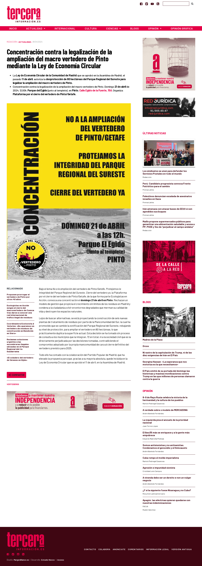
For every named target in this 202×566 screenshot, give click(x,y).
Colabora (104, 549)
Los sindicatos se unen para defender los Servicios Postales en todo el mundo (165, 172)
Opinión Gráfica (182, 28)
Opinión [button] (153, 28)
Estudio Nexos (48, 560)
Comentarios (136, 549)
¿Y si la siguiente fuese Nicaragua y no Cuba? (167, 490)
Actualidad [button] (34, 28)
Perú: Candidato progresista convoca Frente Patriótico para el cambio (167, 185)
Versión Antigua (181, 549)
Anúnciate (119, 549)
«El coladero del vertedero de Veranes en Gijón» (20, 358)
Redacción (12, 42)
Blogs (134, 28)
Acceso (60, 560)
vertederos (13, 384)
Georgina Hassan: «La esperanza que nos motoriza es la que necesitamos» (165, 363)
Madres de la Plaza (152, 339)
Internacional (65, 28)
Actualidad (24, 42)
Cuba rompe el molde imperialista (161, 457)
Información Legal (157, 549)
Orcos (146, 346)
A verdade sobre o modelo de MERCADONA (165, 410)
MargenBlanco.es (21, 560)
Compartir (16, 374)
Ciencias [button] (112, 28)
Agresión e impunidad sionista (159, 467)
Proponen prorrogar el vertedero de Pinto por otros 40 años (18, 297)
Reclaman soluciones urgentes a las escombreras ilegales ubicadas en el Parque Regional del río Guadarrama (18, 345)
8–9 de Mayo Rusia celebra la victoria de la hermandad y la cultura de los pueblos (165, 398)
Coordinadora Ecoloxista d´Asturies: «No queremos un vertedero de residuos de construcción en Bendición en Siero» (20, 328)
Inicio (13, 28)
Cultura (91, 28)
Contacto (90, 549)
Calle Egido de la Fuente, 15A (95, 90)
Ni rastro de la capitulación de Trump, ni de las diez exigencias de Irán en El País (167, 354)
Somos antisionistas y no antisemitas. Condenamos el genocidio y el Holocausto (165, 446)
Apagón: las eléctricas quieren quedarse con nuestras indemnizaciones (166, 501)
